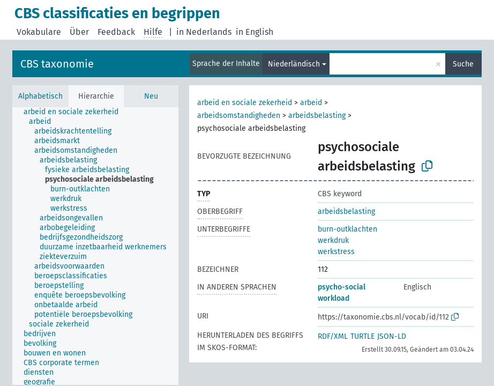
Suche (463, 64)
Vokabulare (39, 32)
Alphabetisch (40, 96)
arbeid (311, 102)
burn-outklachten (347, 229)
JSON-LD (391, 336)
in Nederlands (203, 32)
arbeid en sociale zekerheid (244, 102)
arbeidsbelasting (317, 115)
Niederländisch (294, 64)
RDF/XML (333, 336)
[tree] (95, 246)
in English (254, 32)
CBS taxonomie (57, 63)
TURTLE (362, 336)
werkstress (336, 251)
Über (79, 32)
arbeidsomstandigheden (238, 115)
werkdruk (333, 240)
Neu (151, 96)
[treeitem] (75, 112)
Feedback (116, 32)
